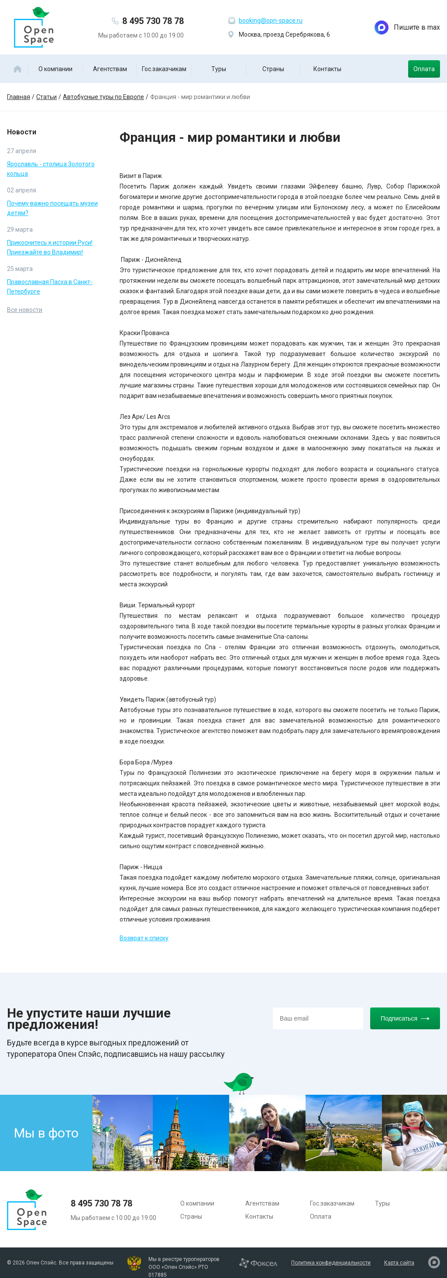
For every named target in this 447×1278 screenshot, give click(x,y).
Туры (218, 68)
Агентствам (110, 68)
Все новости (24, 310)
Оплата (424, 68)
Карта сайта (399, 1263)
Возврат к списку (144, 938)
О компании (55, 68)
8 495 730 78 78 (153, 21)
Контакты (327, 68)
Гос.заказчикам (164, 68)
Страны (273, 68)
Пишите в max (407, 27)
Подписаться (405, 1018)
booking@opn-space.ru (271, 20)
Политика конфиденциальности (331, 1263)
